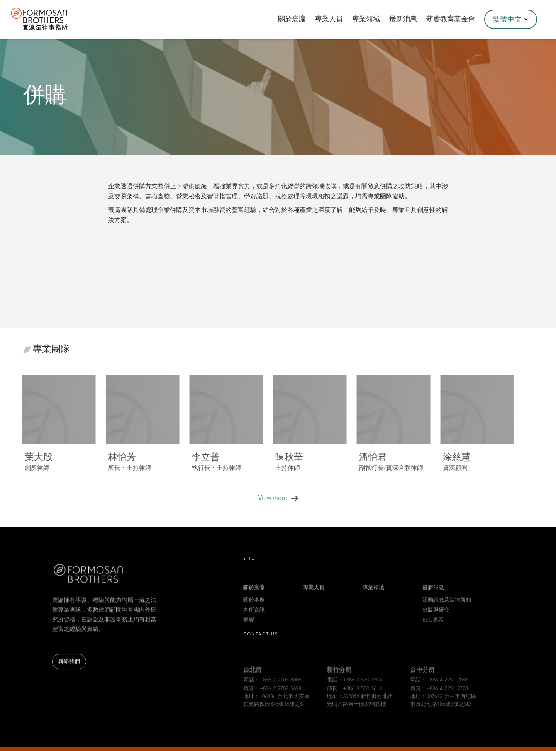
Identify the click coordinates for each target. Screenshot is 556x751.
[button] (511, 19)
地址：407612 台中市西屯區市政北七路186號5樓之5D (443, 707)
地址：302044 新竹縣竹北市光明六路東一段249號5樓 (360, 707)
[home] (49, 19)
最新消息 (433, 592)
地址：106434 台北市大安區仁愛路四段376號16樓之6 (276, 707)
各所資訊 (254, 614)
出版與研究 (435, 614)
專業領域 (373, 592)
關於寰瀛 (254, 592)
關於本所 (254, 604)
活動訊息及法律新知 (446, 604)
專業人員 (314, 592)
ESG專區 (433, 624)
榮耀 (248, 624)
